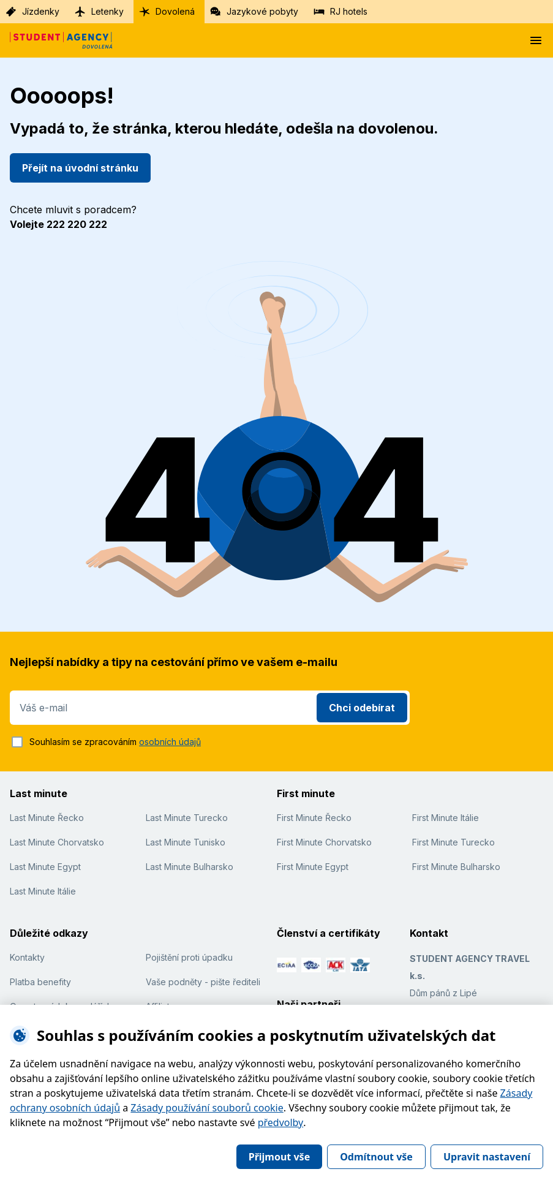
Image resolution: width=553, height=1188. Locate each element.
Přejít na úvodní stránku (80, 168)
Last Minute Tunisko (185, 842)
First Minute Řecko (314, 817)
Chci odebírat (362, 708)
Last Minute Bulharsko (189, 866)
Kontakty (27, 957)
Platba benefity (40, 982)
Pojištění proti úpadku (189, 957)
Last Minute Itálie (43, 891)
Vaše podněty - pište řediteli (203, 982)
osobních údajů (170, 741)
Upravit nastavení (486, 1156)
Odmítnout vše (376, 1156)
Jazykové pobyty (253, 12)
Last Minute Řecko (47, 817)
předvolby (281, 1122)
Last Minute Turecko (187, 817)
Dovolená (166, 12)
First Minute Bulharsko (456, 866)
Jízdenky (32, 12)
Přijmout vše (279, 1156)
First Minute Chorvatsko (324, 842)
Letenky (99, 12)
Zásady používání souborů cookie (206, 1107)
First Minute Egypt (312, 866)
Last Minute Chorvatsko (57, 842)
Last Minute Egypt (45, 866)
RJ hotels (340, 12)
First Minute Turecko (453, 842)
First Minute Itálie (445, 817)
